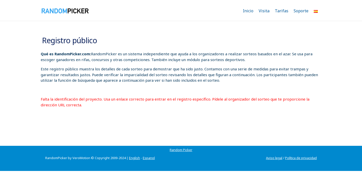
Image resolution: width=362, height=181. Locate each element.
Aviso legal (274, 152)
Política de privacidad (301, 152)
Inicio (248, 11)
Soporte (301, 11)
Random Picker (56, 144)
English (134, 152)
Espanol (149, 152)
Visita (264, 11)
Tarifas (281, 11)
